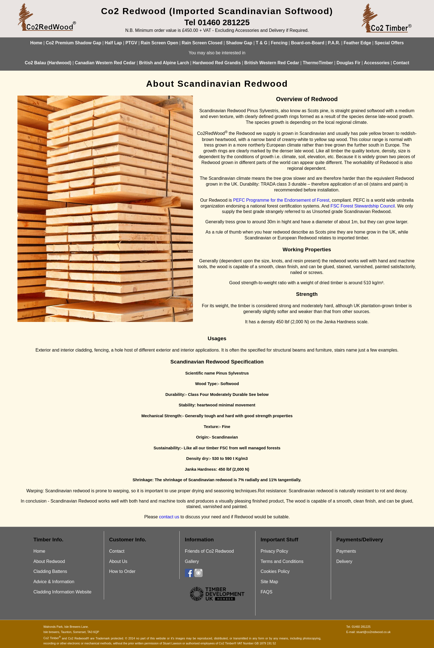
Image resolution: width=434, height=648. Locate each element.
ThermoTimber (318, 62)
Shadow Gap (239, 42)
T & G (261, 42)
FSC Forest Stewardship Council (362, 206)
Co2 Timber (52, 638)
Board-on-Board (307, 42)
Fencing (279, 42)
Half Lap (113, 42)
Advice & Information (53, 581)
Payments (346, 551)
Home (36, 42)
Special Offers (389, 42)
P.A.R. (334, 42)
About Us (118, 561)
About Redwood (49, 561)
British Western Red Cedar (271, 62)
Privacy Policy (274, 551)
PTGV (131, 42)
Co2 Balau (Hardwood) (48, 62)
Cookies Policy (275, 571)
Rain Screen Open (159, 42)
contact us (169, 516)
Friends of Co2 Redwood (209, 551)
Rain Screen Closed (202, 42)
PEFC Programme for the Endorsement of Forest (281, 200)
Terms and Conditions (281, 561)
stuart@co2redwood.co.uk (373, 632)
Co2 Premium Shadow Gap (73, 42)
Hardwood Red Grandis (217, 62)
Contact (401, 62)
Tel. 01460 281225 (358, 626)
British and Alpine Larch (164, 62)
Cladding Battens (50, 571)
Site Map (269, 581)
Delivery (344, 561)
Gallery (192, 561)
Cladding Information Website (62, 592)
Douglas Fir (348, 62)
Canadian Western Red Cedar (105, 62)
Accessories (376, 62)
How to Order (122, 571)
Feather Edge (357, 42)
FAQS (266, 592)
